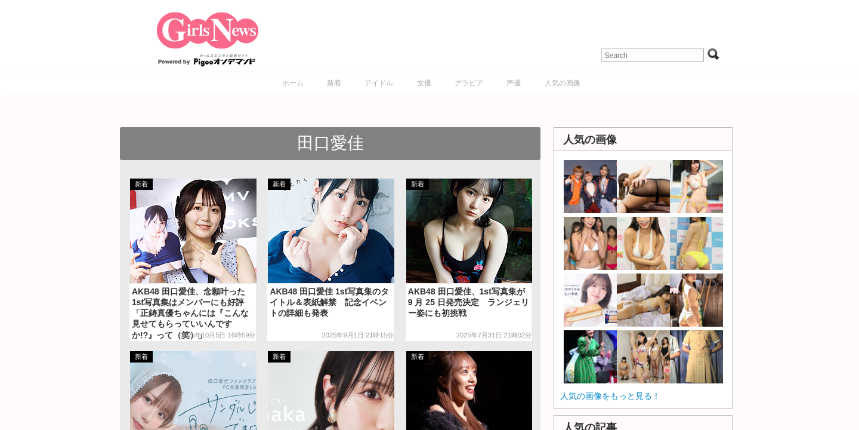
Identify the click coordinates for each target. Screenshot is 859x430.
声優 (513, 83)
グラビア (469, 83)
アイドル (378, 83)
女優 (424, 83)
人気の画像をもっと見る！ (610, 396)
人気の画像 (562, 83)
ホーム (293, 83)
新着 (334, 83)
